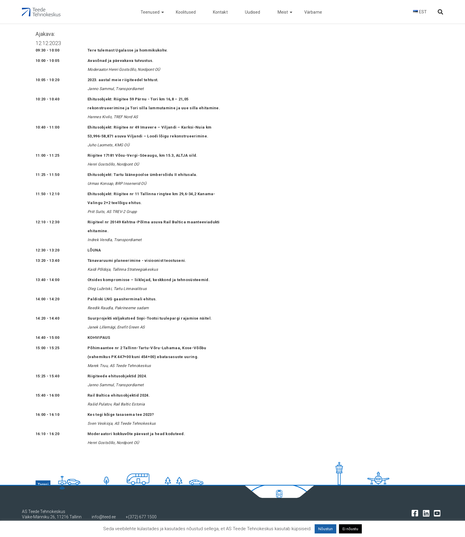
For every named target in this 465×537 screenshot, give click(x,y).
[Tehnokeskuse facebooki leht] (416, 513)
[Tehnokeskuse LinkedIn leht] (427, 513)
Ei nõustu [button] (350, 529)
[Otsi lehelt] (440, 12)
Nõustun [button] (325, 529)
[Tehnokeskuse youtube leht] (438, 513)
